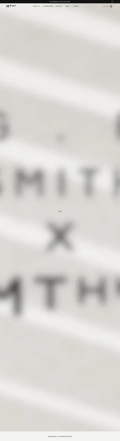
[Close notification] (112, 2)
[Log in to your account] (104, 6)
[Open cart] (107, 6)
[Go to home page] (11, 6)
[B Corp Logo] (111, 6)
